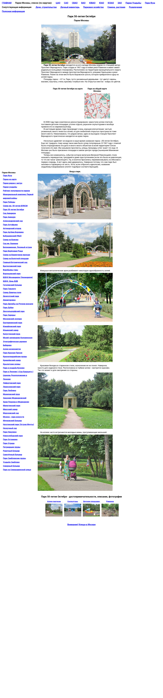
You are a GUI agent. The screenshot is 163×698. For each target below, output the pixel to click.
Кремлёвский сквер (12, 360)
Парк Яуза (150, 3)
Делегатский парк (11, 296)
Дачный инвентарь (69, 7)
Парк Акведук (9, 217)
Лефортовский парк (12, 383)
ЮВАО (92, 3)
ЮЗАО (111, 3)
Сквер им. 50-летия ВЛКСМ (15, 206)
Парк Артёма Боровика (13, 232)
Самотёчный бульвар (12, 455)
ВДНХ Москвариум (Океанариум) (18, 277)
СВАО (75, 3)
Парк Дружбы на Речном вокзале (18, 304)
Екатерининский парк (12, 323)
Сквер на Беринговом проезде (16, 255)
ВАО (83, 3)
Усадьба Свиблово (11, 462)
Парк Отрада (8, 443)
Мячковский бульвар (12, 421)
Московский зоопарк (12, 319)
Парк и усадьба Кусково (14, 368)
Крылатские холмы (11, 364)
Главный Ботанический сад (15, 262)
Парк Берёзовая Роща (13, 251)
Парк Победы (9, 202)
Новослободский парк (13, 436)
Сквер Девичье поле (12, 292)
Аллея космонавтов (12, 349)
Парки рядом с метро (12, 183)
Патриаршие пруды (11, 447)
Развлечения (135, 7)
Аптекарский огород (12, 228)
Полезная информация (13, 11)
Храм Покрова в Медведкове (16, 402)
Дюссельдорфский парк (14, 311)
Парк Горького (9, 289)
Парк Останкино (10, 439)
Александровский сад (13, 221)
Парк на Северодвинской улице (17, 470)
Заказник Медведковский (14, 398)
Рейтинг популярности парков (16, 191)
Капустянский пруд (11, 334)
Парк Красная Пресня (12, 353)
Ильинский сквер (10, 330)
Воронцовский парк (12, 274)
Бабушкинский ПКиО (12, 236)
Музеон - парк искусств (13, 417)
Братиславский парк (12, 266)
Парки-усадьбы (10, 187)
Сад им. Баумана (10, 243)
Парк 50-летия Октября (13, 209)
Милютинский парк (11, 406)
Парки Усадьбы (133, 3)
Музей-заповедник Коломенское (17, 338)
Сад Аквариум (9, 213)
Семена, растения (116, 7)
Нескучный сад (10, 428)
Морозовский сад (11, 413)
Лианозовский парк (11, 387)
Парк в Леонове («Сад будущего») (18, 372)
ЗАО (120, 3)
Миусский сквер (10, 409)
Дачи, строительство (46, 7)
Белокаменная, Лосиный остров (17, 247)
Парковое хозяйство (93, 7)
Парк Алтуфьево (10, 225)
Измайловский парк (12, 326)
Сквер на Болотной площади (16, 258)
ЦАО (58, 3)
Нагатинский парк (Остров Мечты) (18, 424)
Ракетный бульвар (11, 451)
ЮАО (101, 3)
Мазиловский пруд (11, 394)
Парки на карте (9, 179)
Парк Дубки (8, 308)
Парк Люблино (9, 390)
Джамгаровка (9, 300)
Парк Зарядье (9, 315)
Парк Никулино (10, 432)
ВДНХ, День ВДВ (10, 281)
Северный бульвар (11, 466)
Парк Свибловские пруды (14, 458)
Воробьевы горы (10, 270)
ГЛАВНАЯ (6, 3)
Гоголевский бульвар (12, 285)
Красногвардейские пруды (15, 356)
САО (66, 3)
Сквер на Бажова (10, 240)
